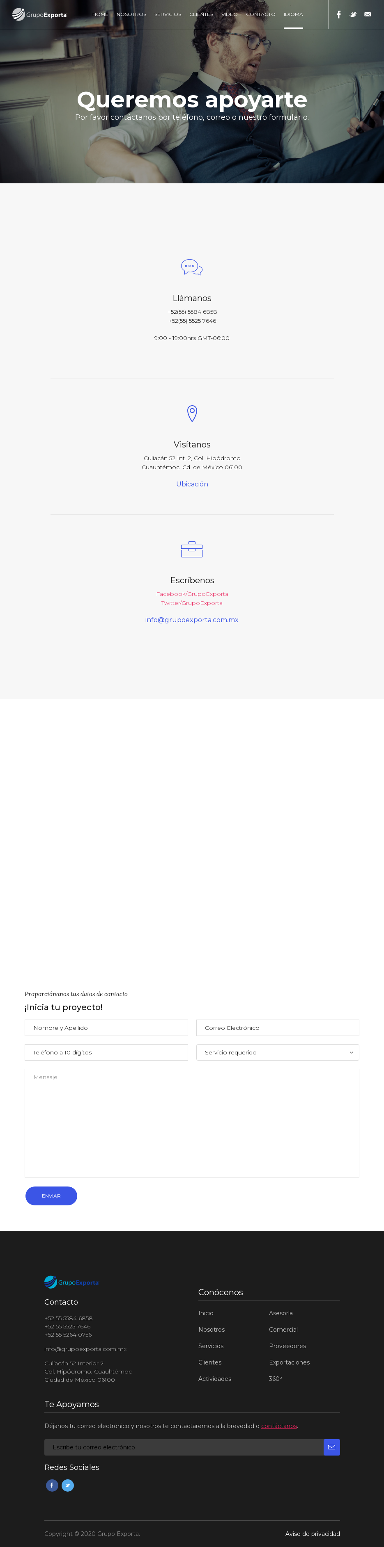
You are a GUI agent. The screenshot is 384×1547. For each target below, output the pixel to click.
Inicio (206, 1313)
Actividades (214, 1379)
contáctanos (279, 1426)
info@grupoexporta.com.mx (192, 620)
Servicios (167, 14)
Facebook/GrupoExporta (192, 594)
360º (275, 1379)
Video (229, 14)
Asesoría (281, 1313)
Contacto (261, 14)
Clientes (201, 14)
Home (100, 14)
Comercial (283, 1329)
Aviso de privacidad (312, 1534)
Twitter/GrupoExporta (192, 603)
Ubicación (192, 484)
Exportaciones (289, 1362)
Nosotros (131, 14)
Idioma (293, 14)
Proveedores (287, 1346)
